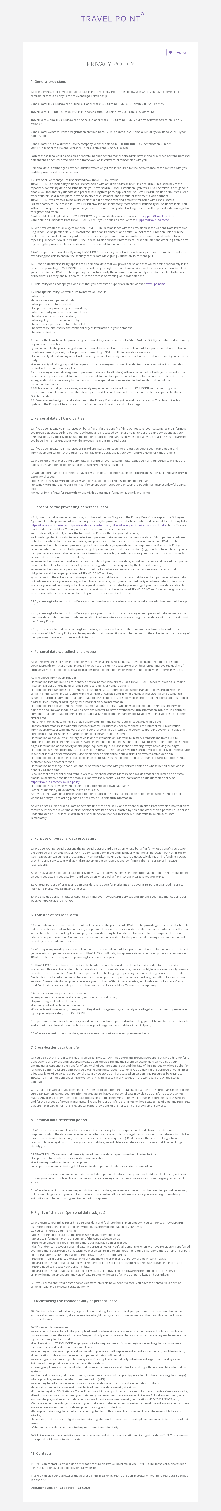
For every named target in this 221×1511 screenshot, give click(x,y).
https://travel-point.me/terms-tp (89, 525)
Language (178, 52)
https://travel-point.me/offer (49, 525)
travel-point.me (156, 284)
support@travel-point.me (158, 216)
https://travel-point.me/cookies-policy (55, 782)
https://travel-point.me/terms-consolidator (139, 525)
